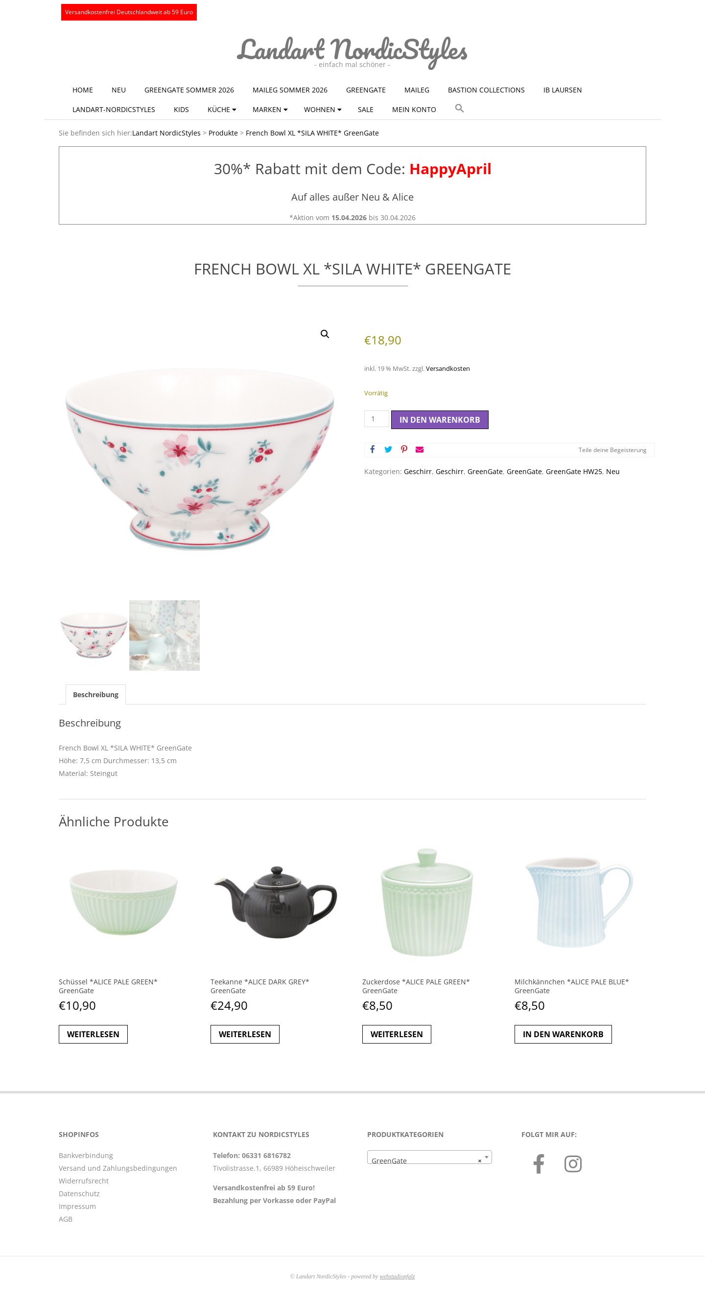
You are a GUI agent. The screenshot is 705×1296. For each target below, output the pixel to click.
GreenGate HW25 (574, 471)
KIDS (181, 109)
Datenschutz (79, 1193)
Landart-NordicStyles (113, 109)
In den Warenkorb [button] (563, 1034)
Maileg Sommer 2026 (290, 89)
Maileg (416, 89)
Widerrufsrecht (84, 1180)
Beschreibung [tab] (95, 694)
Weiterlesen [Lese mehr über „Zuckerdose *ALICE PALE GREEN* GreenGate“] (397, 1034)
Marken (267, 109)
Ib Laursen (562, 89)
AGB (65, 1219)
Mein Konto (414, 109)
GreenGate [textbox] (427, 1161)
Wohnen (319, 109)
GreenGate (366, 89)
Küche (219, 109)
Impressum (77, 1206)
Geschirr (418, 471)
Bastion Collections (486, 89)
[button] (460, 108)
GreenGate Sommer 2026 (189, 89)
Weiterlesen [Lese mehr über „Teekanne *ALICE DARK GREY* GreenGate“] (245, 1034)
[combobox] (429, 1157)
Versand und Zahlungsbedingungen (118, 1168)
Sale (366, 109)
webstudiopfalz (397, 1276)
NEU (119, 89)
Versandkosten (448, 368)
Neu (613, 471)
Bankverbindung (86, 1155)
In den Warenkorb (440, 419)
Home (82, 89)
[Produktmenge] (376, 418)
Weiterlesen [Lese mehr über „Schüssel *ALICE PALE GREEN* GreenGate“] (93, 1034)
